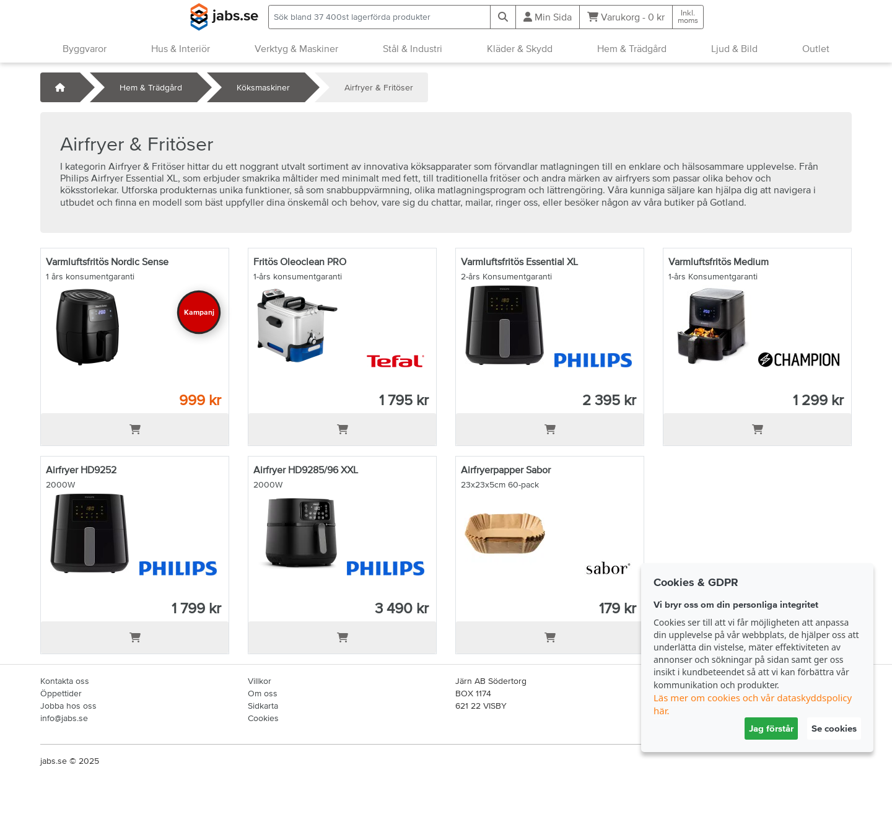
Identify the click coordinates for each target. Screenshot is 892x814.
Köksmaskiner (263, 87)
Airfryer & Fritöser (378, 87)
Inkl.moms (688, 16)
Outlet (815, 48)
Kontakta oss (64, 681)
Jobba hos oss (68, 706)
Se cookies (834, 728)
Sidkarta (263, 706)
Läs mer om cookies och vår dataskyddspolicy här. (753, 704)
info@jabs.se (64, 718)
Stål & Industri (412, 48)
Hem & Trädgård (632, 48)
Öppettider (61, 693)
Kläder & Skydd (520, 48)
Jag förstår (771, 728)
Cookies (263, 718)
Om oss (263, 693)
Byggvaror (85, 48)
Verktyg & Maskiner (296, 48)
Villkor (259, 681)
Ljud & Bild (734, 48)
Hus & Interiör (180, 48)
